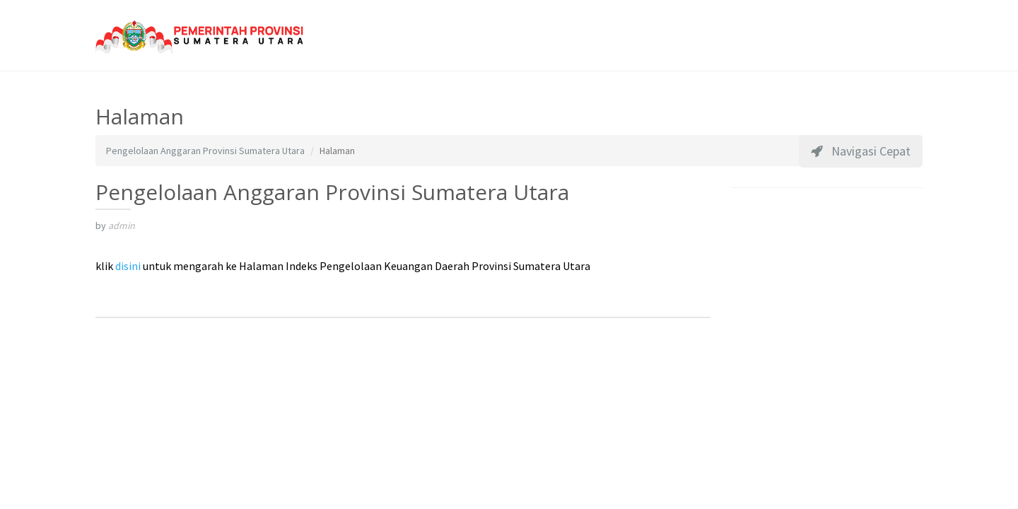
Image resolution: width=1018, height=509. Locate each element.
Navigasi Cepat (861, 151)
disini (128, 266)
